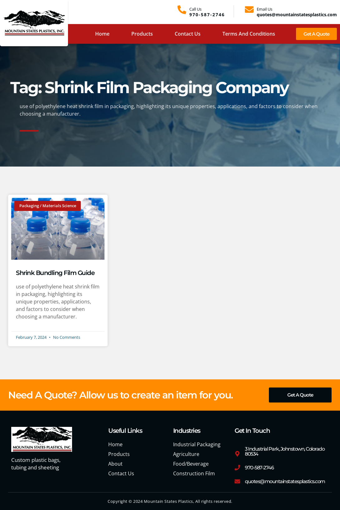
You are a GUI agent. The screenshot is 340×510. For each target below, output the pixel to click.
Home (102, 33)
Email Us (264, 9)
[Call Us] (181, 9)
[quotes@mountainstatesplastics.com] (237, 481)
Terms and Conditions (248, 33)
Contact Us (188, 33)
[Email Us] (249, 9)
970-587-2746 (259, 468)
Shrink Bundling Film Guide (55, 273)
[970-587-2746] (237, 468)
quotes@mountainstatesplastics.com (285, 482)
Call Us (195, 9)
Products (142, 33)
